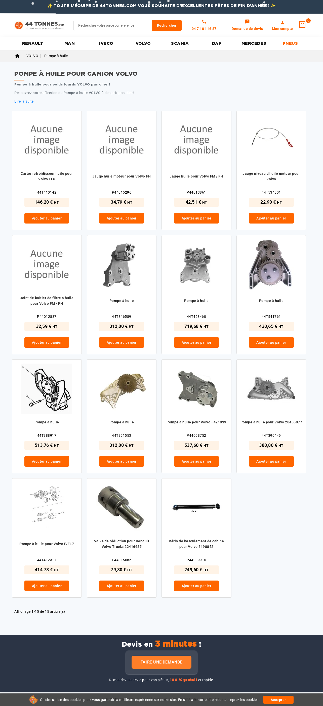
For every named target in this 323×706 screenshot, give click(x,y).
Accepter (278, 700)
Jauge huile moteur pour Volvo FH (121, 176)
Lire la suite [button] (24, 101)
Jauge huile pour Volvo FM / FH (196, 176)
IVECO (106, 43)
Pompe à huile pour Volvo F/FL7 (46, 544)
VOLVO (143, 43)
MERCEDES (253, 43)
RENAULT (33, 43)
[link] (247, 25)
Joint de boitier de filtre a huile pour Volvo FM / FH (46, 300)
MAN (69, 43)
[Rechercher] (127, 25)
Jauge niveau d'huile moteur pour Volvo (271, 176)
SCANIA (180, 43)
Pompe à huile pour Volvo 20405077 (271, 422)
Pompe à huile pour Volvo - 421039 (196, 422)
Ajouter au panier (47, 218)
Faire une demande (161, 662)
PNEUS (290, 43)
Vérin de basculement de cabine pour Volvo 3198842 (196, 544)
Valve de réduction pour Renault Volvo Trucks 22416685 (121, 544)
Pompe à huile (121, 301)
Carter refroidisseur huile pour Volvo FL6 (47, 176)
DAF (217, 43)
